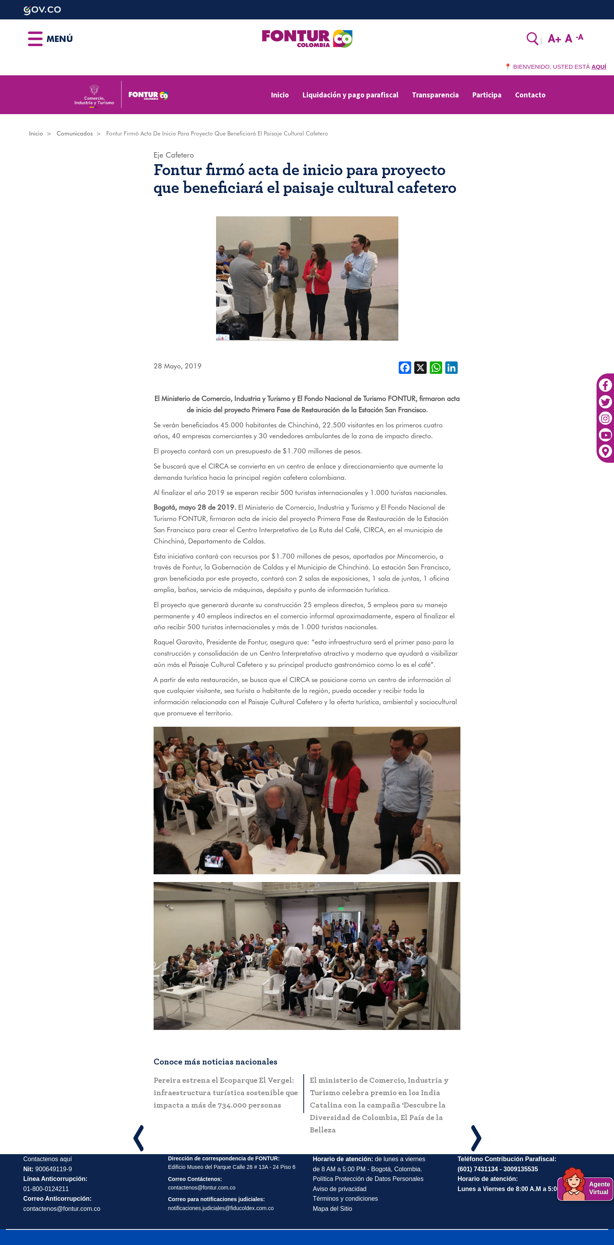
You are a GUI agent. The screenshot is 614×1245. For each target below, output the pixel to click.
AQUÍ (599, 66)
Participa (487, 94)
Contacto (530, 94)
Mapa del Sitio (332, 1208)
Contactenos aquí (47, 1159)
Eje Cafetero (174, 155)
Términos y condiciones (345, 1198)
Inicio (280, 94)
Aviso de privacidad (340, 1189)
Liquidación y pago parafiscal (350, 94)
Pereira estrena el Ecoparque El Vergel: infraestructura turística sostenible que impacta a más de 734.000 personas (226, 1093)
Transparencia (435, 94)
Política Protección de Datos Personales (368, 1179)
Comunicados (75, 133)
